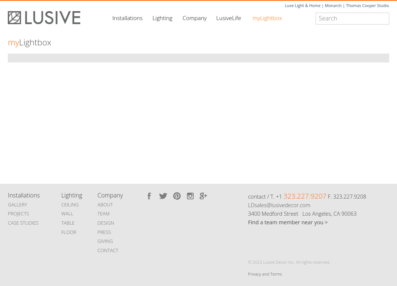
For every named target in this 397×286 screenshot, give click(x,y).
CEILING (70, 204)
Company (195, 18)
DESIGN (105, 222)
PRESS (104, 232)
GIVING (105, 241)
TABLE (68, 222)
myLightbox (267, 18)
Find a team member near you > (288, 222)
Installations (127, 18)
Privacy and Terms (265, 274)
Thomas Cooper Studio (367, 5)
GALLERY (17, 204)
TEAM (103, 213)
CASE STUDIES (23, 222)
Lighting (162, 18)
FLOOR (68, 232)
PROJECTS (18, 213)
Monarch (333, 5)
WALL (67, 213)
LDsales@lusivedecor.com (279, 205)
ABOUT (105, 204)
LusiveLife (228, 18)
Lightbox (29, 42)
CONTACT (107, 250)
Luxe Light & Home (302, 5)
